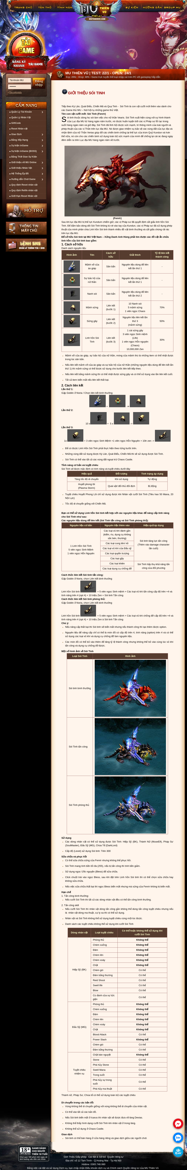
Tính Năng (65, 10)
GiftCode (16, 123)
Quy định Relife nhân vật (24, 190)
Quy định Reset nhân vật (24, 184)
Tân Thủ (44, 10)
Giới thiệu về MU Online (24, 162)
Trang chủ (22, 10)
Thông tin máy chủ (26, 228)
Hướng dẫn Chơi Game (23, 179)
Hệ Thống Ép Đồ (20, 173)
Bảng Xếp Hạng (19, 140)
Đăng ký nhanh (15, 64)
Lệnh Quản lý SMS (26, 245)
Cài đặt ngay (26, 50)
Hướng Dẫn (152, 10)
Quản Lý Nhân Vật (21, 117)
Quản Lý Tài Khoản (21, 112)
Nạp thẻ (38, 64)
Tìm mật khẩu (15, 92)
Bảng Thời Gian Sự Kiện (24, 156)
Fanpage (173, 10)
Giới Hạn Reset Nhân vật (24, 196)
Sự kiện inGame (19, 145)
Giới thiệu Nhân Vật (21, 168)
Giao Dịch (16, 134)
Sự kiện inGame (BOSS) (24, 151)
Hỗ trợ (26, 210)
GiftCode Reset (129, 10)
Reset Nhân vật (19, 128)
